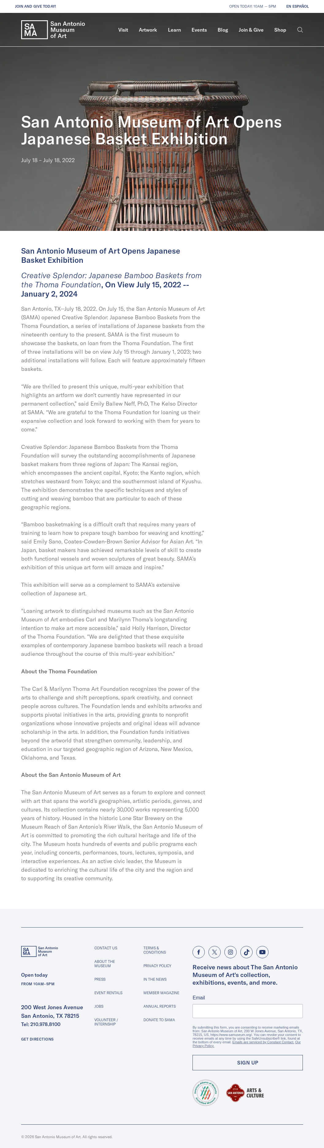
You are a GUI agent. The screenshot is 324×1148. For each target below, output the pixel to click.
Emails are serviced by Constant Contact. (263, 1042)
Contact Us (105, 948)
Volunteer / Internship (106, 1022)
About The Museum (104, 963)
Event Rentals (108, 992)
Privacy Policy (157, 965)
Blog (223, 30)
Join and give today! (35, 6)
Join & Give (251, 30)
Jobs (98, 1006)
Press (99, 979)
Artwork (148, 30)
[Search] (300, 30)
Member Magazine (161, 992)
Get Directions (37, 1039)
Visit (123, 30)
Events (199, 30)
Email (198, 997)
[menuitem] (123, 29)
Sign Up (247, 1063)
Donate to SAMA (159, 1020)
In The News (154, 979)
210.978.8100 (45, 1024)
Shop (280, 30)
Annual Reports (159, 1006)
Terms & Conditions (154, 950)
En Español (297, 6)
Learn (174, 30)
